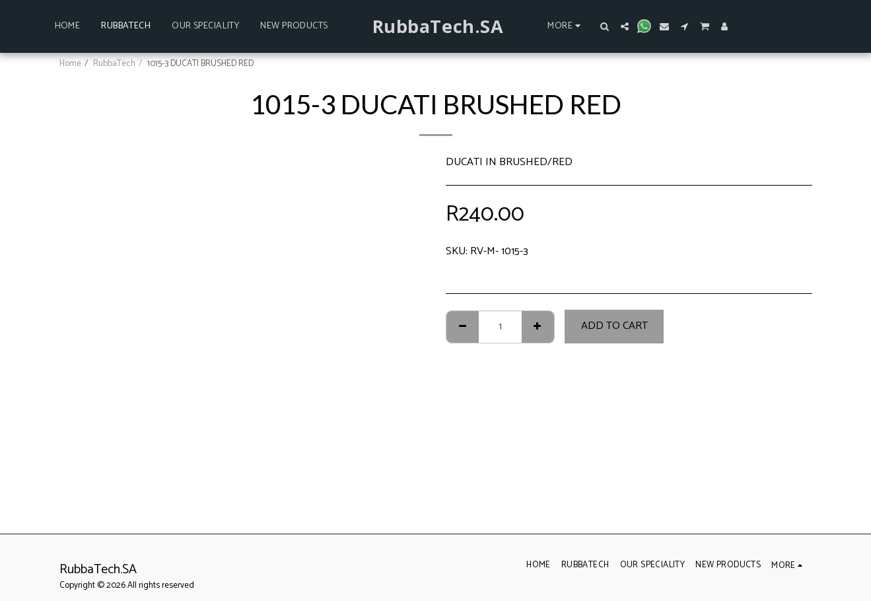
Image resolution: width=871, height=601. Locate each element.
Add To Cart (614, 326)
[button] (605, 26)
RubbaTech (114, 63)
